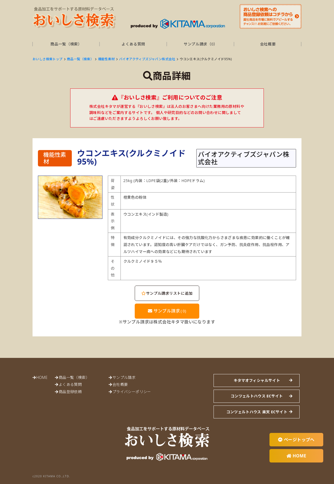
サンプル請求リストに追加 (166, 293)
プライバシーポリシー (131, 391)
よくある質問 (133, 44)
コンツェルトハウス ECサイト (257, 395)
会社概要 (268, 44)
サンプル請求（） (201, 44)
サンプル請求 (167, 311)
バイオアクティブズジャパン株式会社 (147, 59)
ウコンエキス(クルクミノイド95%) (206, 59)
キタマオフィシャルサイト (257, 380)
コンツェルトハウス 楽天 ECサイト (256, 411)
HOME (41, 377)
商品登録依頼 (70, 391)
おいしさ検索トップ (48, 59)
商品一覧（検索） (66, 44)
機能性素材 (106, 59)
